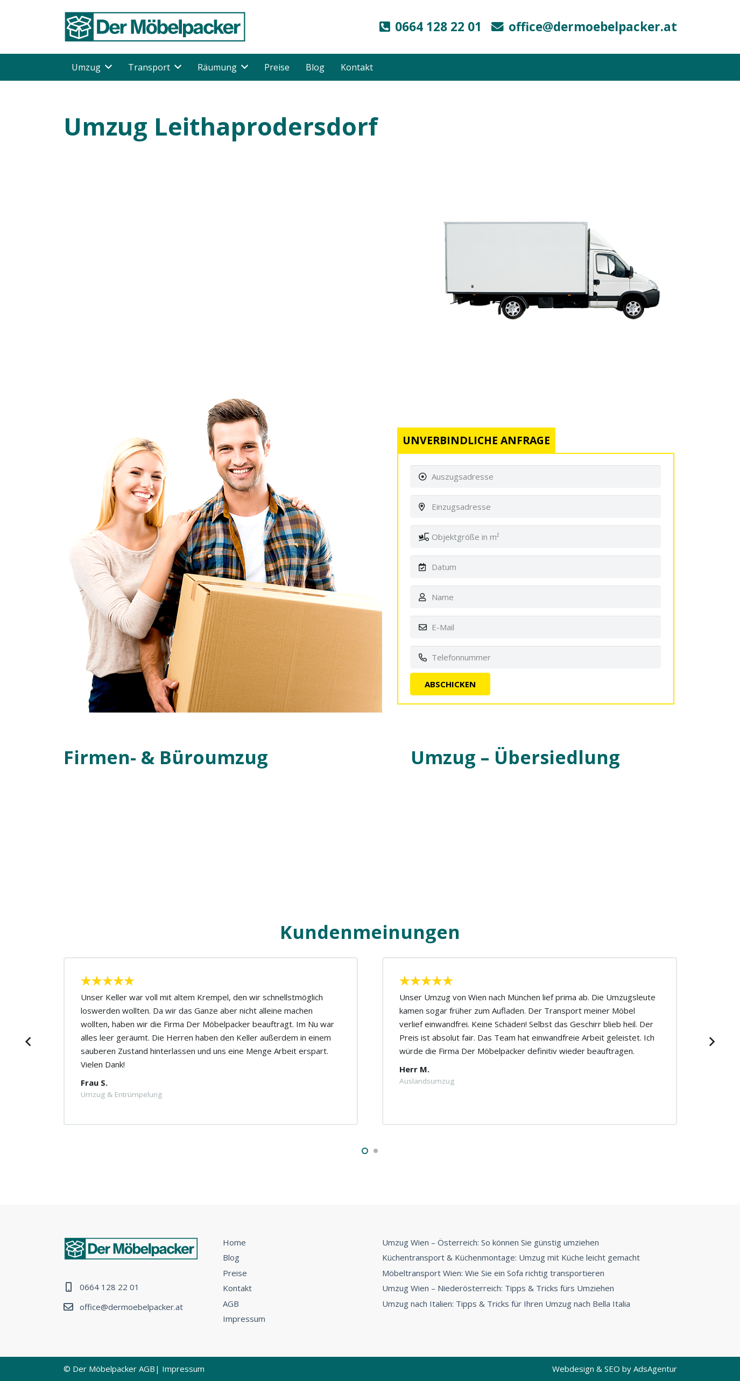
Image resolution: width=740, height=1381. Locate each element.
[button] (365, 1150)
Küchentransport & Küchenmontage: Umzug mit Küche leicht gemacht (511, 1257)
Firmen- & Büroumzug (166, 757)
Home (234, 1242)
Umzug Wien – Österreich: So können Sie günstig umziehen (490, 1242)
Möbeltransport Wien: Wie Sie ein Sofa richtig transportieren (493, 1273)
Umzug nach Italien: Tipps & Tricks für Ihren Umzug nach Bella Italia (506, 1303)
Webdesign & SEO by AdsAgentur (614, 1368)
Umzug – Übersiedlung (515, 757)
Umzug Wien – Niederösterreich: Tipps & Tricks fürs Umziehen (498, 1288)
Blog (231, 1257)
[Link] (155, 27)
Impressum (244, 1318)
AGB (231, 1303)
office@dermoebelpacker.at (131, 1306)
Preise (235, 1273)
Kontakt (237, 1288)
